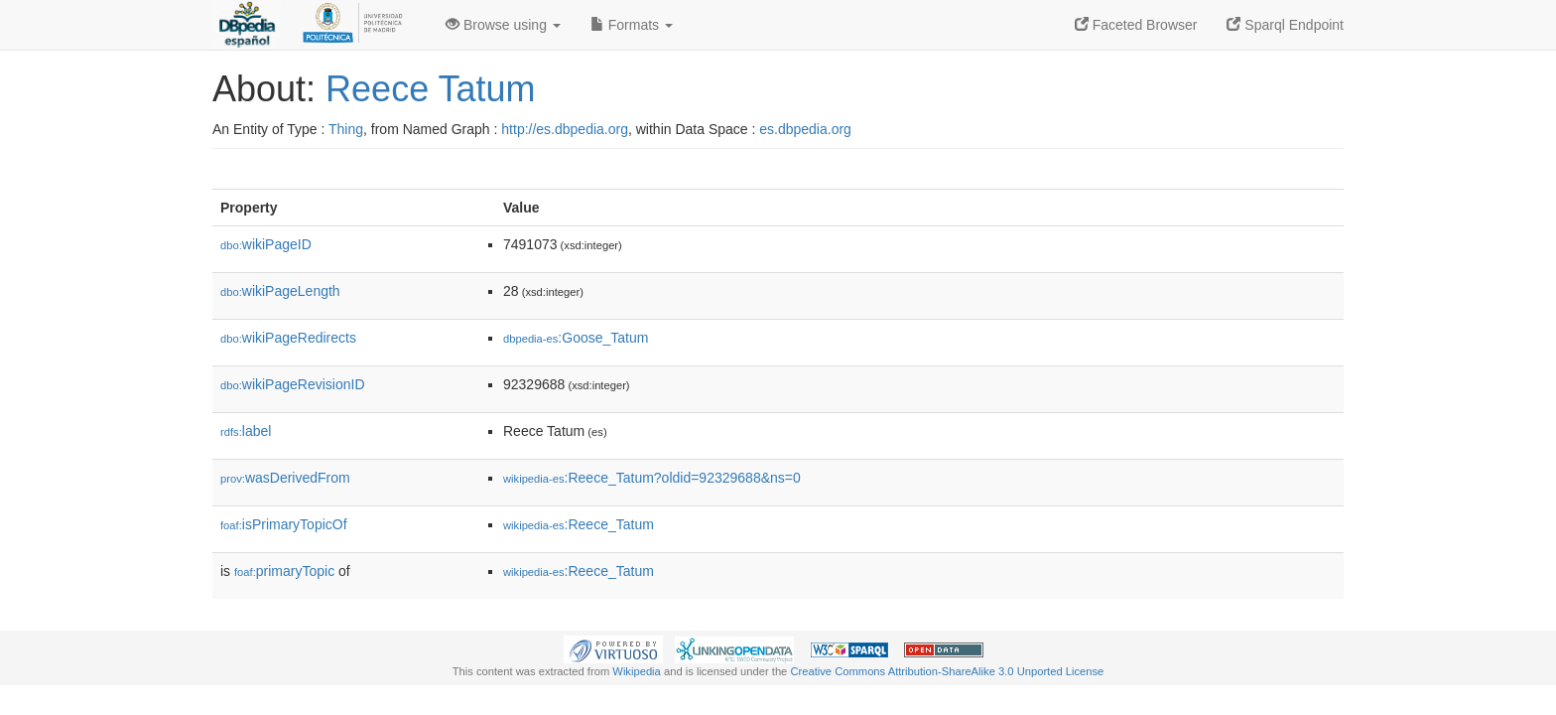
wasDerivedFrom (285, 478)
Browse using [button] (503, 25)
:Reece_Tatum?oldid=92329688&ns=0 (652, 478)
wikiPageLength (280, 291)
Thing (345, 129)
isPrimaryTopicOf (283, 524)
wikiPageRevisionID (292, 384)
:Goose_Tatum (575, 338)
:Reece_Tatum (578, 524)
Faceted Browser (1136, 25)
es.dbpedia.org (805, 129)
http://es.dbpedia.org (564, 129)
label (245, 431)
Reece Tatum (430, 89)
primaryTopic (284, 571)
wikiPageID (266, 244)
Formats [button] (631, 25)
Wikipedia (636, 671)
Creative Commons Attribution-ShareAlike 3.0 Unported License (946, 671)
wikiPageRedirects (288, 338)
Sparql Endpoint (1285, 25)
